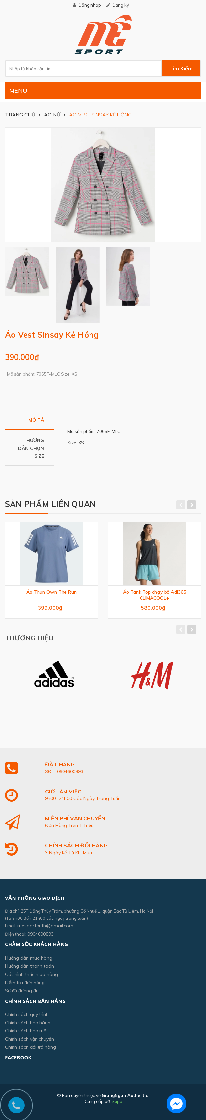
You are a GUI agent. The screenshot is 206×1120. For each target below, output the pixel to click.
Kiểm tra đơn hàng (25, 982)
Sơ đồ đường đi (21, 991)
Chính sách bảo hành (27, 1022)
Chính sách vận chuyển (29, 1039)
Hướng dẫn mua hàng (28, 958)
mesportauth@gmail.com (45, 926)
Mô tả (36, 420)
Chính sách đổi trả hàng (30, 1047)
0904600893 (40, 934)
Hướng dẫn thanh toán (29, 966)
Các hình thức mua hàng (31, 974)
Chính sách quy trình (27, 1014)
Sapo (117, 1101)
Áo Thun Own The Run (51, 592)
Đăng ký (120, 5)
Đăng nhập (89, 5)
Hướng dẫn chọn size (31, 448)
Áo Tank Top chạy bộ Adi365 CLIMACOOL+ (154, 595)
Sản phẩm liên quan (50, 504)
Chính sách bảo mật (26, 1031)
